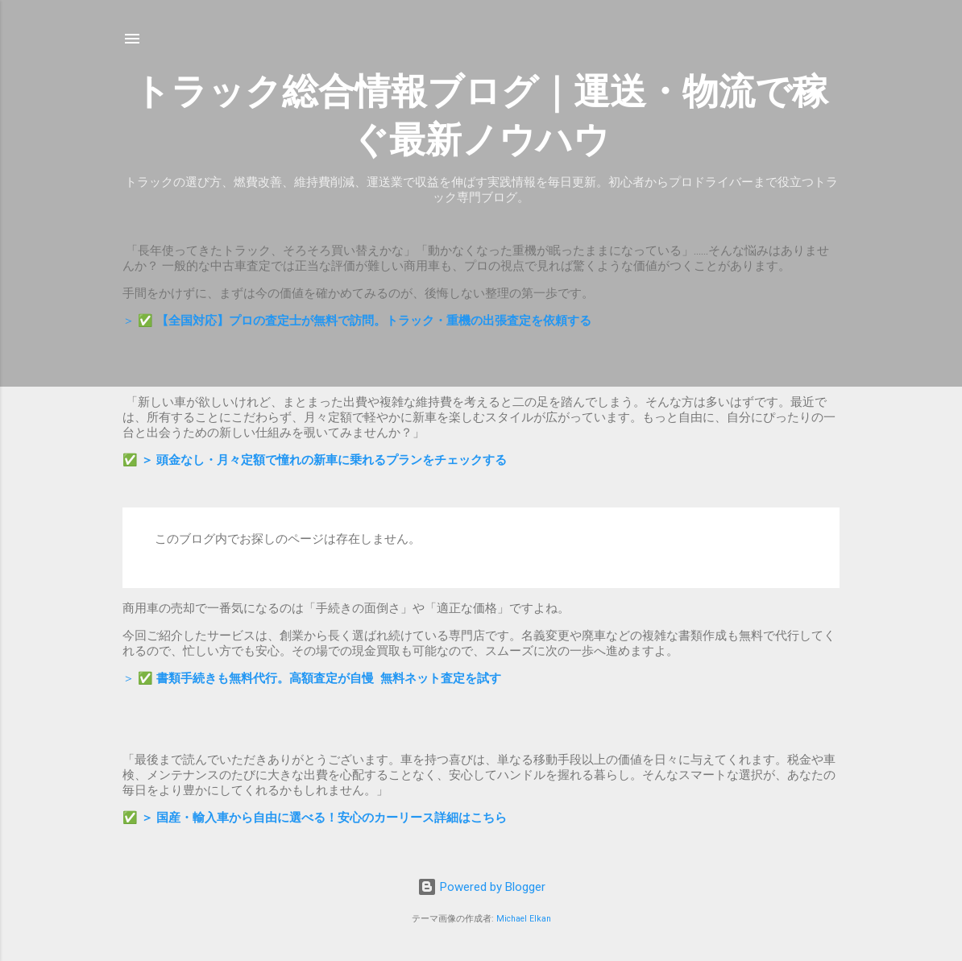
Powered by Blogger (481, 887)
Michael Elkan (523, 918)
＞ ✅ (356, 320)
